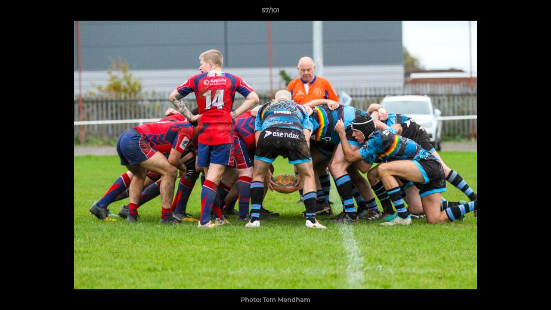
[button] (515, 12)
